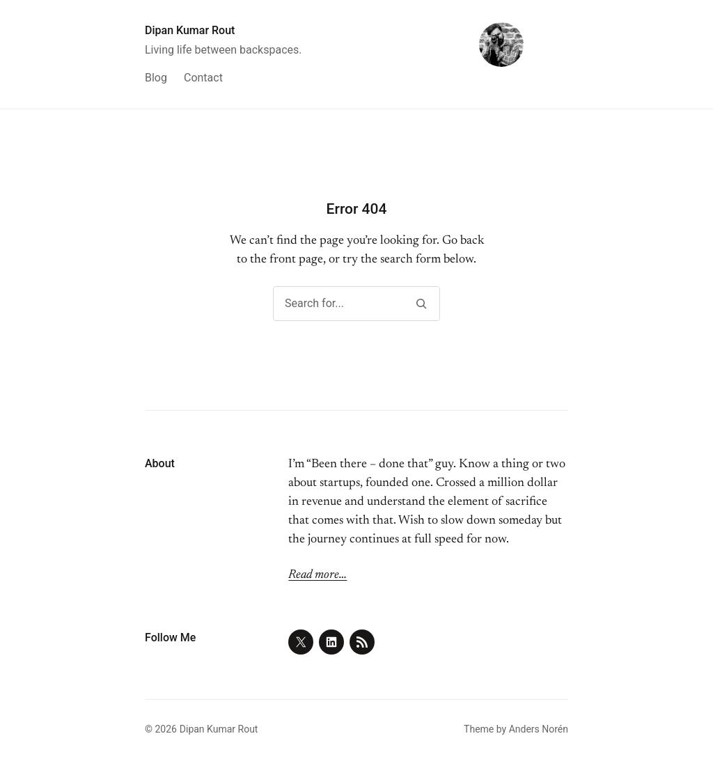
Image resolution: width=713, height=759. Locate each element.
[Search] (420, 303)
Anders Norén (538, 729)
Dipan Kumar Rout (190, 30)
